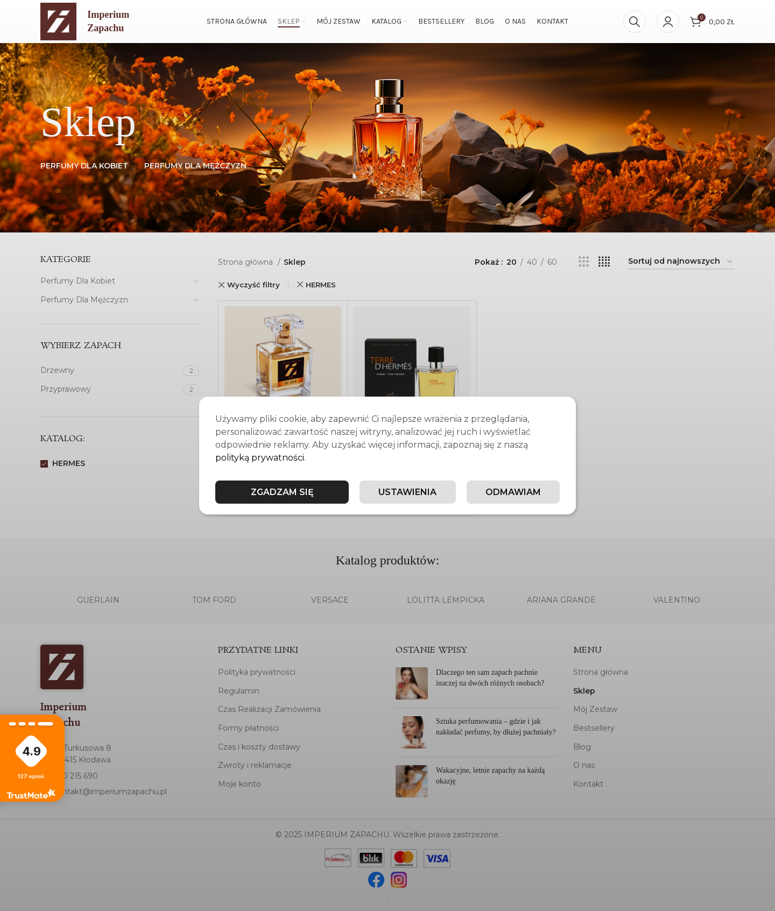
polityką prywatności (259, 458)
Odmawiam (513, 492)
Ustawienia (407, 492)
